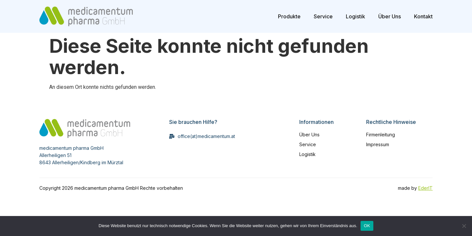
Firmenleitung (380, 134)
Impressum (377, 144)
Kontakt (423, 16)
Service (323, 16)
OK (367, 225)
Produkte (289, 16)
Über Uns (389, 16)
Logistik (355, 16)
